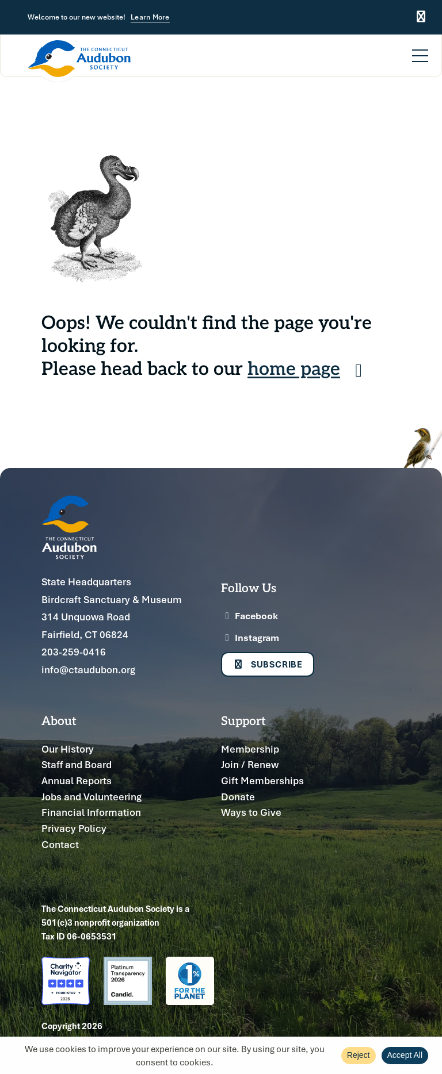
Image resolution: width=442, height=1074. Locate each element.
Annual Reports (76, 780)
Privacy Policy (73, 828)
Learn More (150, 17)
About (59, 720)
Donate (238, 796)
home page (308, 367)
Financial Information (91, 812)
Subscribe (268, 664)
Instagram (250, 637)
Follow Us (248, 587)
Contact (60, 844)
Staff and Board (76, 764)
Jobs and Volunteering (91, 796)
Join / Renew (250, 764)
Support (243, 720)
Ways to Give (251, 812)
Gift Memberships (262, 780)
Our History (67, 748)
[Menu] (420, 48)
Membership (250, 748)
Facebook (249, 615)
